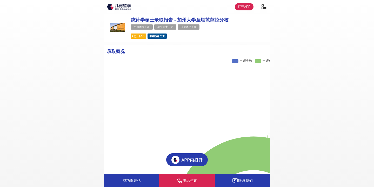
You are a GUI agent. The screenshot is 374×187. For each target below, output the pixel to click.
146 (141, 36)
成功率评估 (132, 180)
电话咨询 (187, 180)
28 (163, 36)
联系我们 (242, 180)
